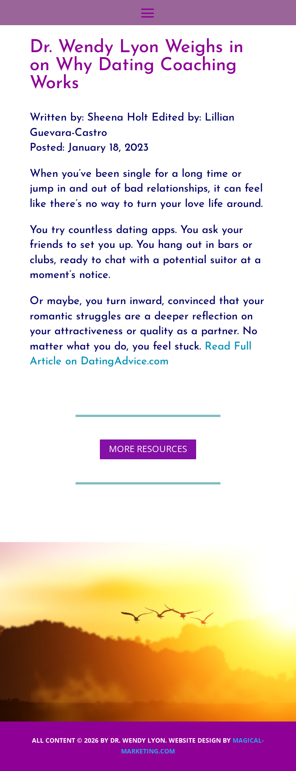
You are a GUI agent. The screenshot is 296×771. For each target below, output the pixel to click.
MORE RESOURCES (148, 449)
